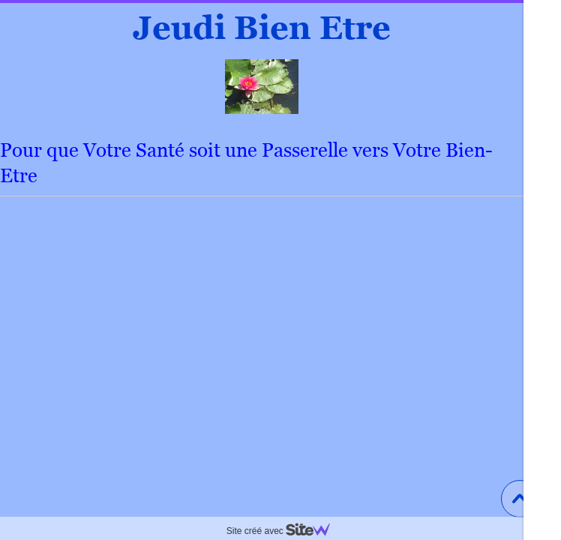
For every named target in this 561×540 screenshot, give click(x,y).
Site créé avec (284, 531)
